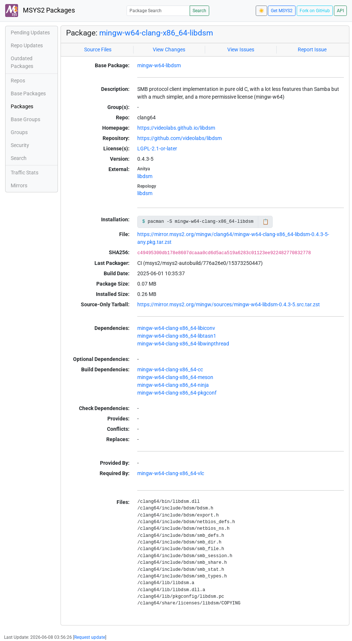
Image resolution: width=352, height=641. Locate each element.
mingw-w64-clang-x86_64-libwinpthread (183, 344)
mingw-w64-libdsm (159, 65)
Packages (22, 106)
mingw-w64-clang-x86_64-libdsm (156, 32)
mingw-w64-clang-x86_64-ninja (173, 385)
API (340, 10)
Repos (18, 80)
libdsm (144, 176)
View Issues (240, 49)
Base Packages (28, 93)
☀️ (261, 10)
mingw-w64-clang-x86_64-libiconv (176, 328)
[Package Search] (158, 11)
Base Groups (25, 119)
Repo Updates (27, 45)
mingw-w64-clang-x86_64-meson (175, 377)
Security (20, 145)
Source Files (97, 49)
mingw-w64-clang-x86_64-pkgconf (177, 393)
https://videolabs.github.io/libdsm (176, 128)
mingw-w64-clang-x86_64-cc (170, 369)
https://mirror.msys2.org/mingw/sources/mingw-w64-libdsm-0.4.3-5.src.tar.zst (228, 304)
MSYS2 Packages (40, 10)
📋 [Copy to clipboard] (265, 222)
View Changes (169, 49)
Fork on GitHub (315, 10)
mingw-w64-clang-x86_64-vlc (170, 473)
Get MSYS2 (282, 10)
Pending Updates (30, 32)
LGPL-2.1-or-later (157, 148)
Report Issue (312, 49)
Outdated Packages (22, 62)
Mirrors (19, 185)
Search (199, 10)
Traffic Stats (24, 172)
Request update (89, 637)
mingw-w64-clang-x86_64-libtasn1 (176, 336)
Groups (19, 132)
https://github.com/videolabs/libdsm (179, 138)
